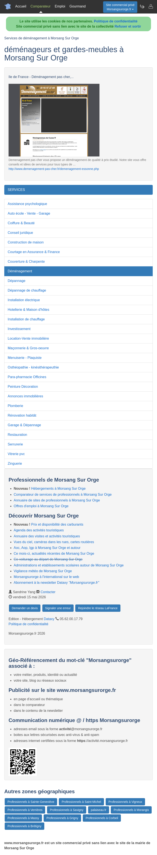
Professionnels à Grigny (62, 818)
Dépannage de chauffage (27, 290)
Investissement (19, 329)
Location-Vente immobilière (28, 338)
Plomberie (15, 406)
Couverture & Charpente (26, 261)
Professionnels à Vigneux (125, 801)
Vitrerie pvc (16, 454)
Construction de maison (26, 242)
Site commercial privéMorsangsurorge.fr (120, 7)
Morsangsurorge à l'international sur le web (46, 577)
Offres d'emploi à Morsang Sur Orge (41, 506)
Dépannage (16, 281)
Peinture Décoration (23, 386)
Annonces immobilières (25, 396)
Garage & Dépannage (24, 425)
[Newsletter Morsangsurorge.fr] (142, 6)
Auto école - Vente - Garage (29, 213)
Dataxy (49, 619)
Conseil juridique (20, 232)
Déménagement (20, 271)
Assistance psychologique (27, 204)
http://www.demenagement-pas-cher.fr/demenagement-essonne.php (54, 169)
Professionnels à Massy (23, 818)
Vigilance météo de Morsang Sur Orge (43, 571)
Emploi (60, 6)
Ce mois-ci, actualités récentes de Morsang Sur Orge (54, 553)
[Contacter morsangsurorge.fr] (150, 6)
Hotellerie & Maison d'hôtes (28, 309)
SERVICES (16, 190)
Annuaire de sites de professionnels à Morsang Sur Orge (57, 500)
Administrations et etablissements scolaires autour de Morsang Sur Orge (69, 565)
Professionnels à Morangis (131, 810)
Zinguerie (15, 463)
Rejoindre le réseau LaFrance (97, 608)
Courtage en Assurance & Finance (34, 252)
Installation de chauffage (26, 319)
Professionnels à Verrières (24, 810)
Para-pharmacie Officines (27, 377)
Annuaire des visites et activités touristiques (47, 536)
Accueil (20, 6)
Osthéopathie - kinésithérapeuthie (33, 367)
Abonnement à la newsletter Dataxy (56, 582)
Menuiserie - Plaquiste (24, 358)
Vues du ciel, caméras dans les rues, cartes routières (54, 542)
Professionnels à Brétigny (24, 826)
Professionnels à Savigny (66, 810)
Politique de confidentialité (116, 21)
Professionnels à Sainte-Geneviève (30, 801)
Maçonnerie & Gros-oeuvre (28, 348)
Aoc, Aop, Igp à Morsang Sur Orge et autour (47, 548)
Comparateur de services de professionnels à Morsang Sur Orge (63, 494)
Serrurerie (15, 444)
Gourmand (78, 6)
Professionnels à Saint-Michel (81, 801)
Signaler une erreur (58, 608)
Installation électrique (24, 300)
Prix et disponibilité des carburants (57, 524)
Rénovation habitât (22, 415)
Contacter (48, 592)
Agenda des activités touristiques (39, 530)
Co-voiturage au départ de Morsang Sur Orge (48, 559)
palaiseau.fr (98, 810)
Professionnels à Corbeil (102, 818)
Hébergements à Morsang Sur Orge (58, 488)
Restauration (17, 434)
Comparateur (40, 6)
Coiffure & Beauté (21, 223)
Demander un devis (25, 608)
